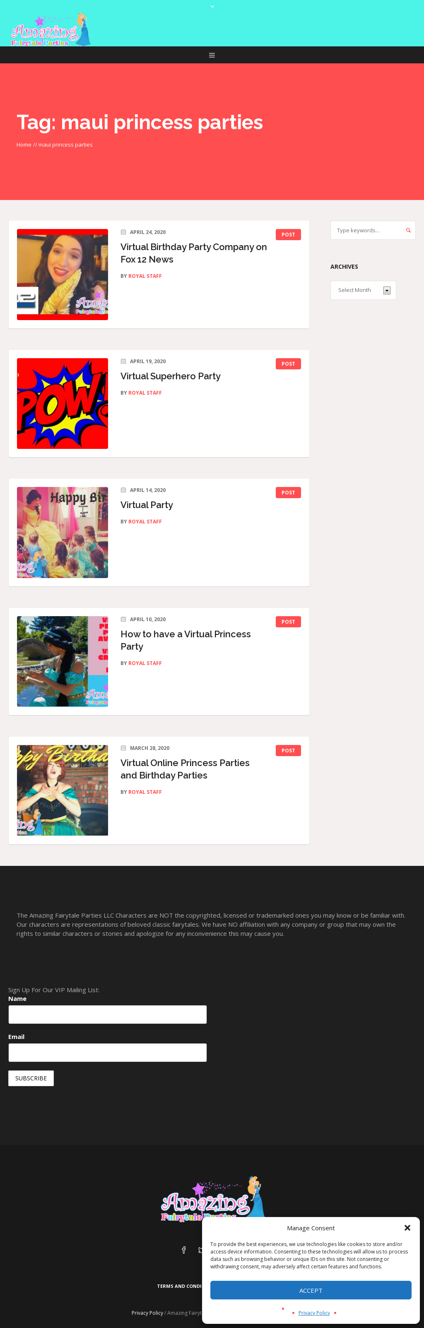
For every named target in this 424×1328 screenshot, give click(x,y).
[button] (407, 1228)
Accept (311, 1290)
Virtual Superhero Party (170, 376)
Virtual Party (146, 504)
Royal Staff (145, 276)
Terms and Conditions (187, 1286)
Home (24, 144)
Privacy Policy (314, 1312)
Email (16, 1036)
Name (17, 998)
